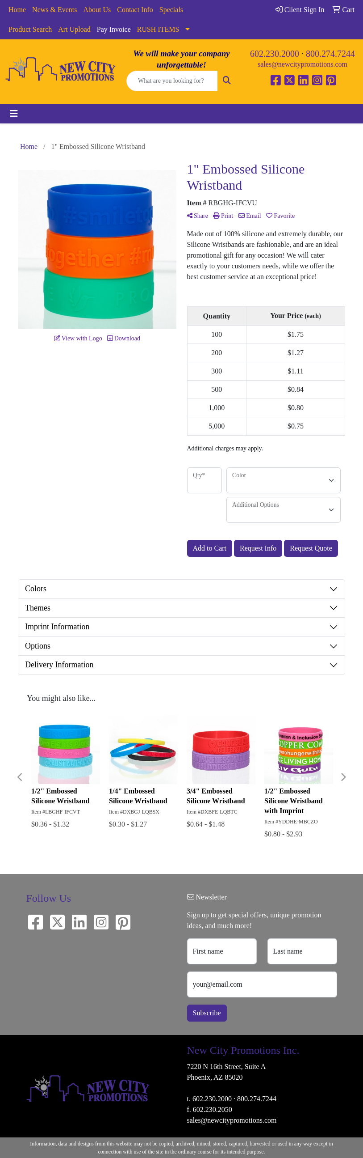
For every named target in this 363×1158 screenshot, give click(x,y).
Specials (171, 9)
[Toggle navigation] (13, 113)
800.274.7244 (330, 54)
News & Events (54, 9)
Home (17, 9)
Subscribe (207, 1013)
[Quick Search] (172, 81)
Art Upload (74, 29)
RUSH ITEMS (158, 29)
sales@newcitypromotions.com (302, 64)
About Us (97, 9)
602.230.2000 (274, 54)
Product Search (30, 29)
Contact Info (135, 9)
